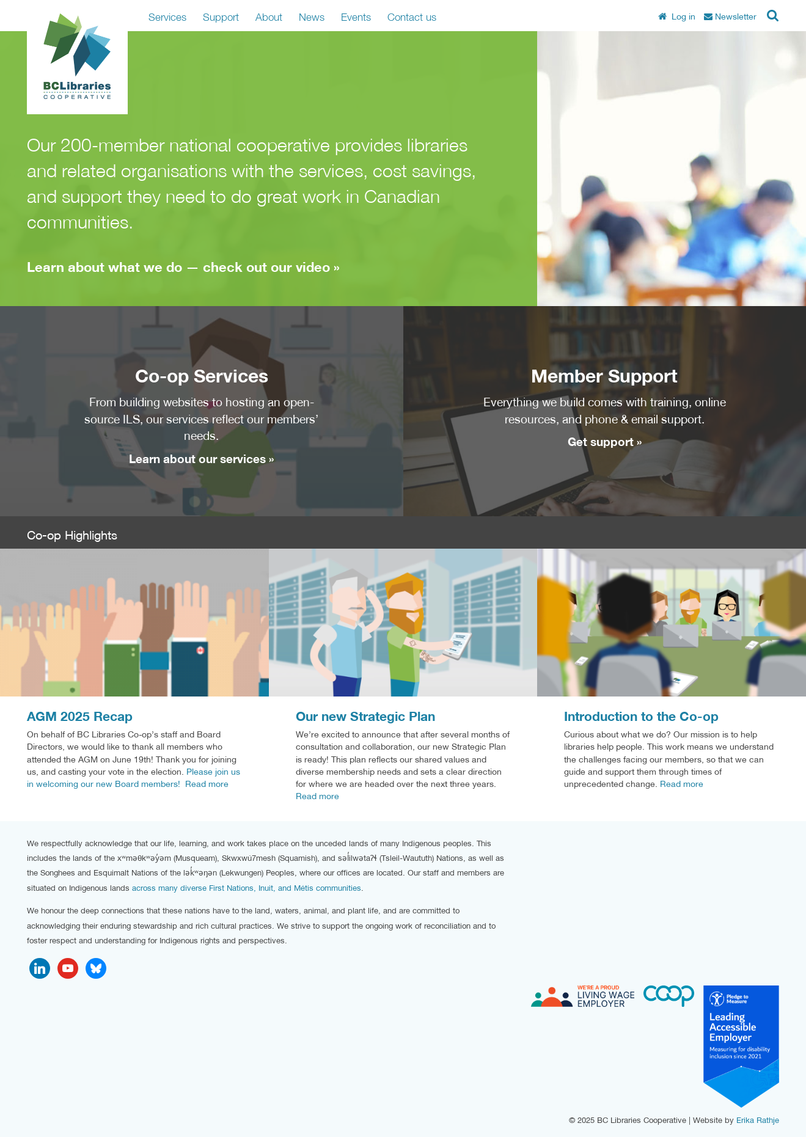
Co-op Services (201, 375)
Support (221, 16)
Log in (676, 16)
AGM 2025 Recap (80, 716)
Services (167, 16)
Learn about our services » (201, 459)
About (268, 16)
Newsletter (730, 16)
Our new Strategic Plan (365, 716)
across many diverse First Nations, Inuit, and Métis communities (246, 888)
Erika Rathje (757, 1120)
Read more (207, 784)
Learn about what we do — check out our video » (183, 267)
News (311, 16)
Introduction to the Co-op (641, 716)
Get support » (605, 441)
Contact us (411, 16)
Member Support (604, 375)
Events (356, 16)
